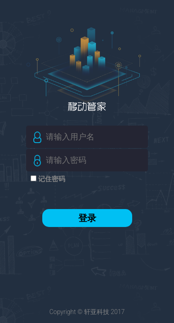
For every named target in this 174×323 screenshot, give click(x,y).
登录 (87, 218)
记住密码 (50, 179)
